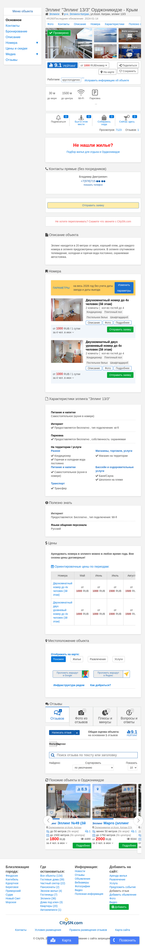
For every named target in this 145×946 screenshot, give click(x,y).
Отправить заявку (93, 205)
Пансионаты (49, 887)
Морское (11, 902)
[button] (56, 843)
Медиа (23, 54)
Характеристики (114, 24)
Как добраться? (100, 685)
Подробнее (83, 845)
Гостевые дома (52, 879)
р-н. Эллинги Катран (76, 14)
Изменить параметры (124, 287)
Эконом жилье (51, 890)
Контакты (12, 25)
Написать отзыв (61, 732)
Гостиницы (48, 894)
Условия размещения (48, 929)
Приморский (13, 890)
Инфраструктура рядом (68, 685)
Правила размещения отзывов (88, 929)
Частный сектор (52, 883)
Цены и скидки (16, 48)
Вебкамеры (82, 882)
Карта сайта (122, 929)
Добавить (119, 906)
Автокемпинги (50, 909)
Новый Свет (13, 898)
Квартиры (49, 906)
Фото (50, 24)
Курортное (12, 883)
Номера (23, 43)
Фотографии (82, 886)
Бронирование (16, 31)
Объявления (82, 878)
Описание (13, 37)
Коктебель (12, 879)
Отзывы (11, 60)
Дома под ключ (51, 902)
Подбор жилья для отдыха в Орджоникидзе (93, 151)
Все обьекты (51, 875)
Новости (80, 871)
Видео (79, 890)
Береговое (12, 887)
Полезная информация (89, 893)
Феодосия (12, 875)
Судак (9, 894)
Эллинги (54, 14)
